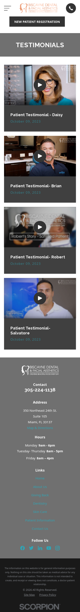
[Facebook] (22, 548)
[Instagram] (57, 548)
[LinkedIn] (40, 548)
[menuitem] (29, 595)
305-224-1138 (40, 389)
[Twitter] (31, 548)
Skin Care (40, 512)
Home (40, 478)
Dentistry (40, 503)
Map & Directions (40, 428)
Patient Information (40, 520)
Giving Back (40, 495)
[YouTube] (49, 548)
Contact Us (40, 528)
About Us (40, 487)
